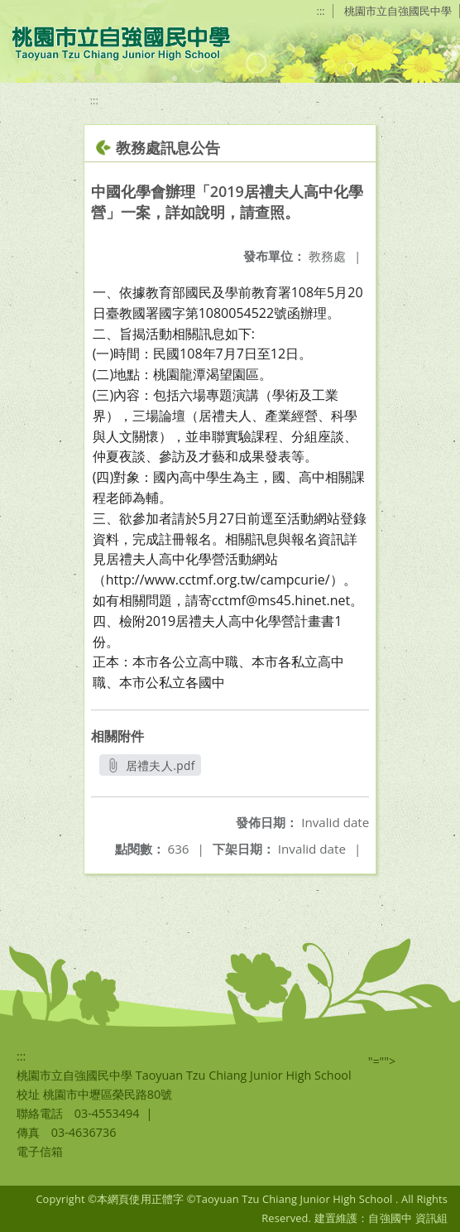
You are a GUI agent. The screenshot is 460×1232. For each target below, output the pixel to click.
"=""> (382, 1061)
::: (321, 10)
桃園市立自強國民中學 (398, 10)
